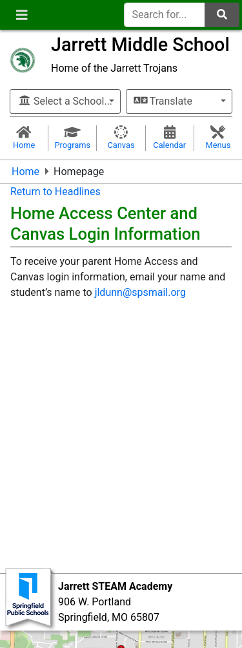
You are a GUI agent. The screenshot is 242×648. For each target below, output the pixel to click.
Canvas (120, 137)
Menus (218, 137)
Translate (163, 101)
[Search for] (165, 15)
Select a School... (65, 101)
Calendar (169, 137)
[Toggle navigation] (22, 15)
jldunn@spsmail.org (140, 292)
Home (24, 137)
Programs (72, 137)
